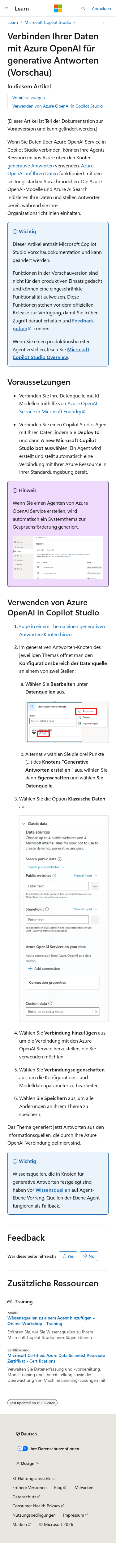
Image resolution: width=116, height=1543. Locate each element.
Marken (19, 1524)
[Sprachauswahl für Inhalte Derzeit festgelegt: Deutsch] (26, 1434)
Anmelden (101, 8)
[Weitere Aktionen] (103, 22)
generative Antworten (30, 165)
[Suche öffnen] (83, 8)
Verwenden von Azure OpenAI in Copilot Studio (57, 106)
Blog (58, 1487)
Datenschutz (24, 1497)
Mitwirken (84, 1487)
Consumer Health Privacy (36, 1506)
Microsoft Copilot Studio (47, 22)
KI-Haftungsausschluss (33, 1478)
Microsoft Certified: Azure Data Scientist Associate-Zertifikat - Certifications (57, 1358)
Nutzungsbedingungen (34, 1515)
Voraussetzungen (28, 97)
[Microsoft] (58, 8)
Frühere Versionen (29, 1487)
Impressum (73, 1515)
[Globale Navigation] (6, 8)
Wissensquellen (53, 1189)
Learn (12, 22)
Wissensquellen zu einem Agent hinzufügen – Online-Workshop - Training (51, 1320)
